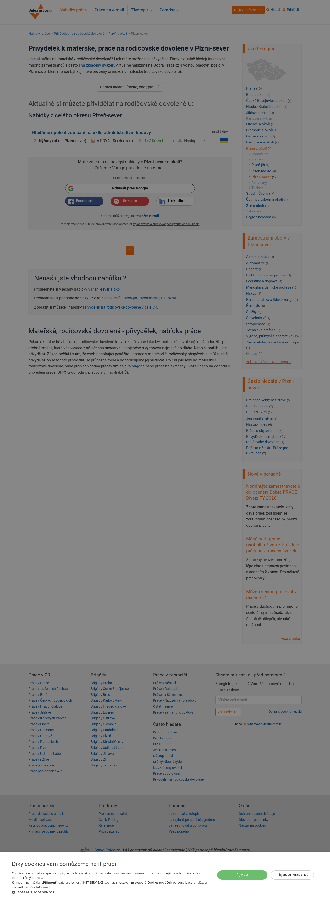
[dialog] (165, 875)
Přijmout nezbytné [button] (292, 875)
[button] (110, 892)
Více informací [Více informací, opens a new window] (40, 887)
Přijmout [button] (242, 875)
